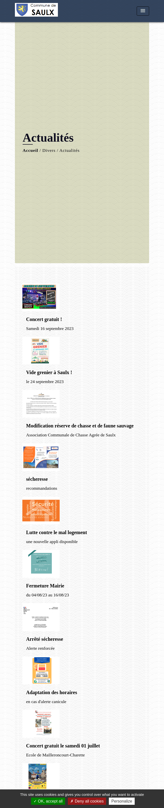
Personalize (121, 801)
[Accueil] (36, 11)
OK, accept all (48, 801)
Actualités (69, 150)
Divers (48, 150)
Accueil (30, 150)
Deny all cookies (87, 801)
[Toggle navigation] (143, 11)
